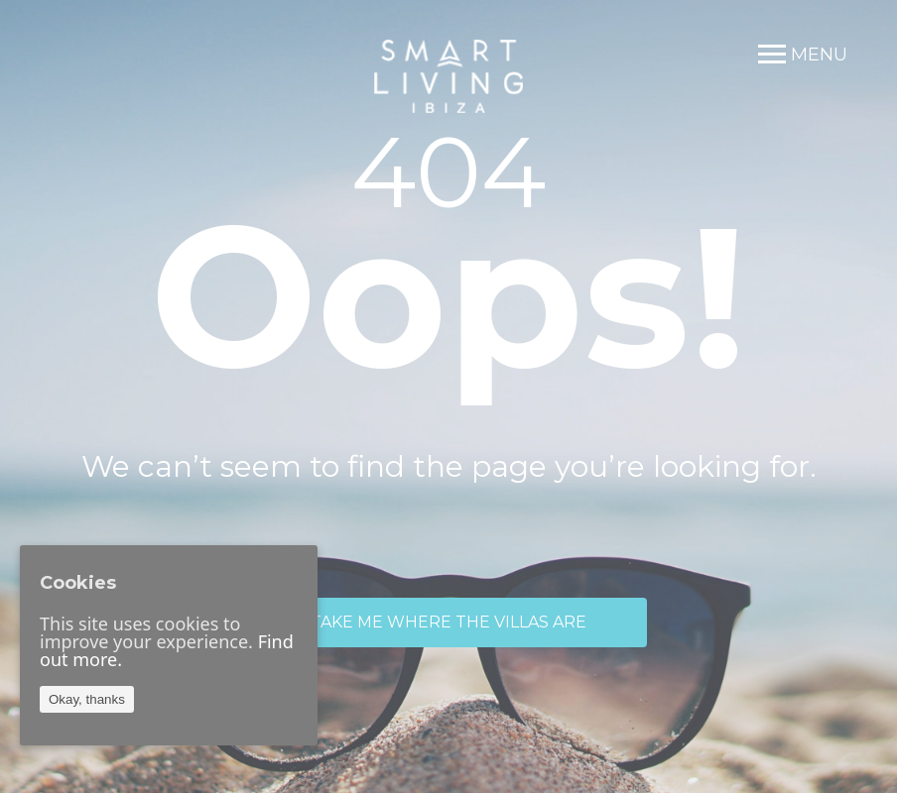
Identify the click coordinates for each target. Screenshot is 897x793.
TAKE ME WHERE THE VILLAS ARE (448, 622)
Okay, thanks (87, 699)
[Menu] (802, 54)
